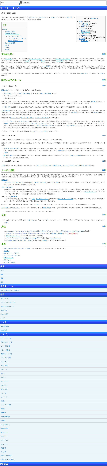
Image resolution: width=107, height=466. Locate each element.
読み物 (3, 420)
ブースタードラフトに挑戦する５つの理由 (17, 248)
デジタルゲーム (6, 208)
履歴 (2, 282)
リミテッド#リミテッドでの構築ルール (48, 165)
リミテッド (82, 33)
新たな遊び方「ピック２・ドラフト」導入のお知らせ (54, 231)
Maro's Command (12, 238)
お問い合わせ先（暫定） (8, 459)
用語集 (3, 401)
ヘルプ (3, 318)
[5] (7, 222)
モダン (83, 26)
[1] (4, 152)
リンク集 (3, 452)
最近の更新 (4, 310)
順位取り (14, 196)
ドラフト (54, 17)
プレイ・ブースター (35, 59)
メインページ (4, 298)
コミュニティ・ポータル (8, 302)
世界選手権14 (46, 208)
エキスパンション (23, 121)
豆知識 (3, 409)
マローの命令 (23, 238)
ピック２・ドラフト (13, 236)
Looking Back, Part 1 (13, 240)
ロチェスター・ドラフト (65, 199)
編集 (103, 54)
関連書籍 (3, 448)
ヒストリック (4, 440)
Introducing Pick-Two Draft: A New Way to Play (22, 231)
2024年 (44, 240)
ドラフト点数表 (5, 350)
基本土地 (83, 73)
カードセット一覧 (6, 338)
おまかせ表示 (4, 314)
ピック (27, 61)
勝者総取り (4, 180)
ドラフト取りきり (7, 187)
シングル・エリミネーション (13, 182)
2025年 (82, 231)
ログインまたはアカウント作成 (10, 290)
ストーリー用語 (5, 416)
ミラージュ (30, 220)
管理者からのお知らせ (7, 306)
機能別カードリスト (6, 354)
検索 (21, 2)
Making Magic (32, 238)
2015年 (39, 238)
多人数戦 (82, 39)
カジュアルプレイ (90, 191)
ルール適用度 (46, 66)
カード (43, 61)
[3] (7, 152)
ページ (3, 270)
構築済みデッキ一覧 (6, 342)
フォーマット (94, 18)
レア (31, 182)
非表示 (5, 29)
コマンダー (84, 41)
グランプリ (7, 107)
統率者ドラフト (8, 258)
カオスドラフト (72, 125)
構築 (80, 21)
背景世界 (3, 412)
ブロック (12, 121)
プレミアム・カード (40, 182)
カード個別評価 (5, 346)
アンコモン (55, 182)
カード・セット (15, 118)
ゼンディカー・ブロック (38, 123)
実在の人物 (4, 389)
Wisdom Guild (5, 326)
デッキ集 (3, 393)
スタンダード (85, 23)
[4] (47, 219)
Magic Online (4, 428)
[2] (5, 152)
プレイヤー (8, 59)
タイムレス (4, 444)
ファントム (16, 208)
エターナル (82, 28)
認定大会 (69, 17)
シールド (84, 35)
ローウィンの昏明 (75, 155)
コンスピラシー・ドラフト (12, 255)
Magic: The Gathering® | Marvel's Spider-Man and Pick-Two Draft (28, 233)
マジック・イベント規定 (40, 131)
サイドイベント (49, 125)
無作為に (93, 101)
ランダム (26, 3)
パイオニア (84, 25)
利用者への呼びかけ (6, 456)
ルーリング (4, 397)
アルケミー (4, 436)
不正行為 (74, 112)
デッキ (101, 73)
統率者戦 (61, 150)
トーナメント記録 (6, 358)
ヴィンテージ (85, 32)
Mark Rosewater (55, 238)
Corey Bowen (72, 233)
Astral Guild (4, 330)
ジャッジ (95, 112)
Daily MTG (75, 231)
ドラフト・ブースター (63, 59)
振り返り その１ (26, 240)
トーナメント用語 (9, 262)
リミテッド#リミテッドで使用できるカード (76, 165)
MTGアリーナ (8, 155)
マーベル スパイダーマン (11, 148)
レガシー (84, 30)
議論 (2, 274)
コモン (37, 204)
